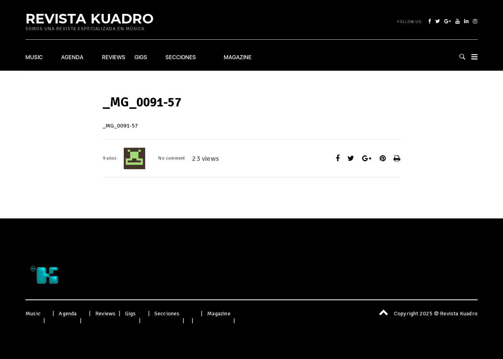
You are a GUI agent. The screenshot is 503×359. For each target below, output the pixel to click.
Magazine (237, 57)
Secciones (180, 57)
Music (34, 57)
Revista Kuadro (89, 18)
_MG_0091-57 (120, 125)
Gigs (140, 57)
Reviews (113, 57)
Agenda (72, 57)
